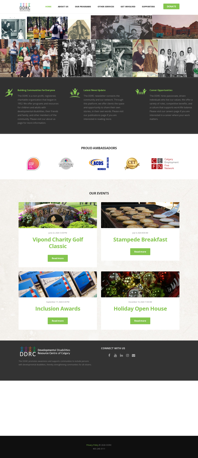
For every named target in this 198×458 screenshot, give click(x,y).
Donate (171, 6)
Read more (58, 258)
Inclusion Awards (57, 308)
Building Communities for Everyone (36, 90)
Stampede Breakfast (140, 239)
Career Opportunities (161, 90)
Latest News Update (94, 90)
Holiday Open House (140, 308)
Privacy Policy (92, 445)
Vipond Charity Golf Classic (58, 243)
